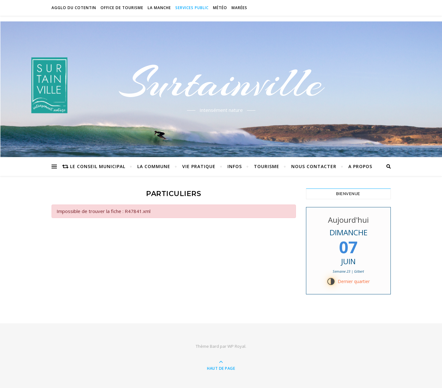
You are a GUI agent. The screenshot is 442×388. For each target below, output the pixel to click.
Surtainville (221, 82)
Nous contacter (313, 166)
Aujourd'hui (348, 220)
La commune (153, 166)
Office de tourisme (122, 7)
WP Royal (236, 346)
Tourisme (266, 166)
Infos (234, 166)
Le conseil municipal (97, 166)
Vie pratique (199, 166)
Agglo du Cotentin (74, 7)
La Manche (159, 7)
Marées (239, 7)
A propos (360, 166)
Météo (220, 7)
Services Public (192, 7)
